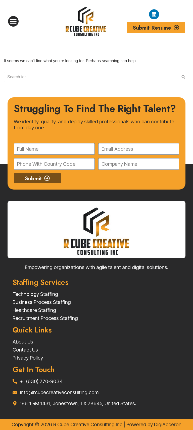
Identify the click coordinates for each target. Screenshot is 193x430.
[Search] (91, 77)
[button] (13, 21)
